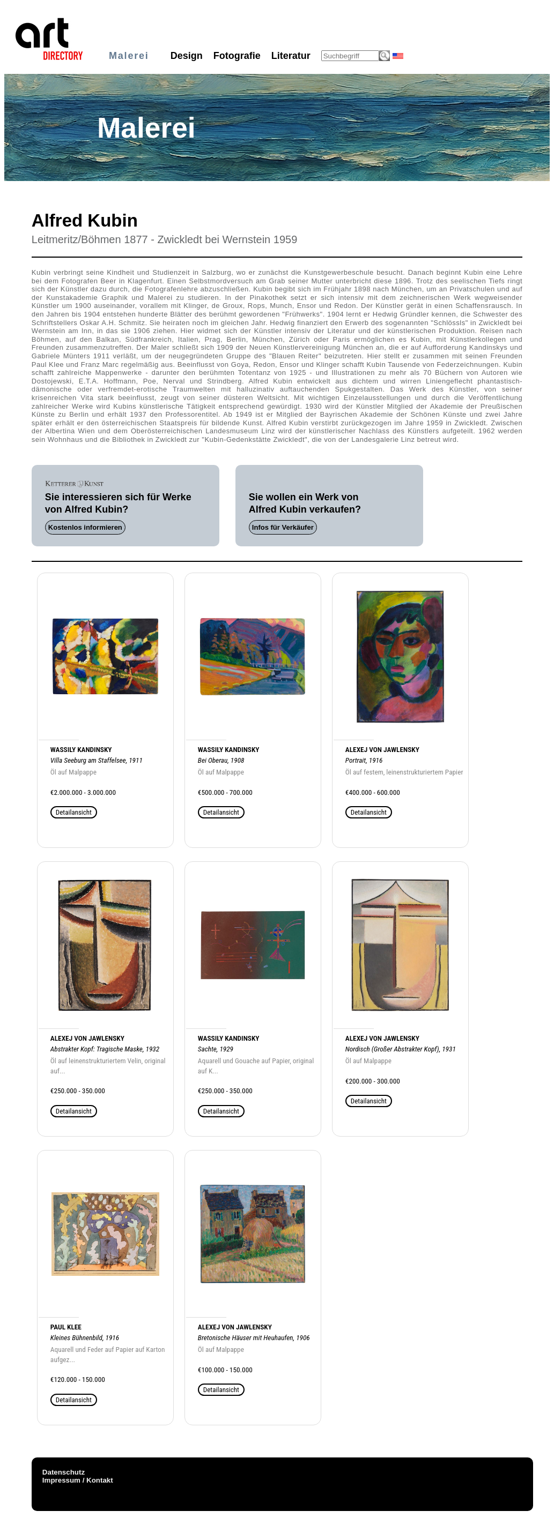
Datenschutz (63, 1472)
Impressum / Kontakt (77, 1480)
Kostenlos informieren (85, 527)
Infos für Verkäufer (283, 527)
